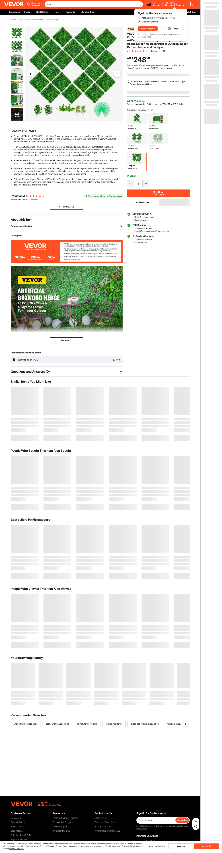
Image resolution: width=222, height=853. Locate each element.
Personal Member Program (65, 818)
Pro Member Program (63, 822)
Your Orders (16, 826)
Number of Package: (137, 110)
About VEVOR (101, 818)
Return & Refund (18, 822)
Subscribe (182, 820)
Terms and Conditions (172, 34)
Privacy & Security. (16, 848)
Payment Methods (19, 839)
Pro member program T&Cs (107, 830)
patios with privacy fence (57, 723)
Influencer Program (61, 830)
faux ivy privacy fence (177, 723)
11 (31, 199)
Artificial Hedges (52, 20)
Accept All (206, 846)
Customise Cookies (157, 846)
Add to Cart (142, 202)
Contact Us (16, 818)
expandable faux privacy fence (145, 723)
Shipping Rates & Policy (21, 835)
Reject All (181, 846)
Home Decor (24, 20)
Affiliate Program (60, 826)
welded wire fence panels (25, 723)
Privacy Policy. (146, 37)
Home (13, 20)
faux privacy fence (114, 723)
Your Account (17, 830)
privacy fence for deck (87, 723)
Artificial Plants (37, 20)
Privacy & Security (103, 826)
